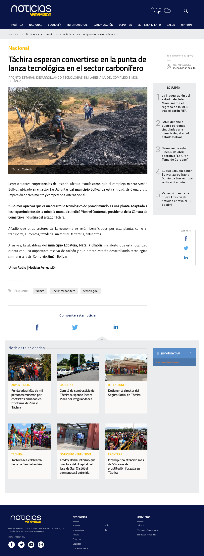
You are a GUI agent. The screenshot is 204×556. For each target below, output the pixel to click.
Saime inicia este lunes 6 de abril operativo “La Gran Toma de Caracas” (175, 153)
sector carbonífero (63, 291)
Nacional (13, 34)
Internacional (78, 530)
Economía (77, 539)
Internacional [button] (77, 24)
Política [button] (17, 24)
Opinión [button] (186, 24)
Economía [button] (54, 24)
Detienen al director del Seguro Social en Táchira (124, 392)
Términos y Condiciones (147, 530)
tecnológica (90, 291)
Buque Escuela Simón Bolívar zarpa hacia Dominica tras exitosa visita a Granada (177, 176)
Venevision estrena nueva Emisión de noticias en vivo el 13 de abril (176, 199)
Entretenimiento (80, 548)
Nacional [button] (35, 24)
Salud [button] (171, 24)
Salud (107, 525)
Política (76, 534)
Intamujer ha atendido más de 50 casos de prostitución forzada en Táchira (126, 466)
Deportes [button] (125, 24)
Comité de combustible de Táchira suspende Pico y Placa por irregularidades (77, 394)
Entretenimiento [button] (149, 24)
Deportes (77, 544)
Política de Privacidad (146, 534)
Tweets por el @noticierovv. (167, 362)
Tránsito (140, 525)
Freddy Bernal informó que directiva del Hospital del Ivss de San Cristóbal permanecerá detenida (77, 466)
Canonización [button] (103, 24)
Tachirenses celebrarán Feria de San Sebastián (26, 462)
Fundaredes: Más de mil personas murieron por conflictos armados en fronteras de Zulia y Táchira (27, 399)
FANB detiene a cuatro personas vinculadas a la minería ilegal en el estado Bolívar (175, 129)
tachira (39, 291)
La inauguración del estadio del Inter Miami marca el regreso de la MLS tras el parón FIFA (176, 103)
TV (106, 530)
